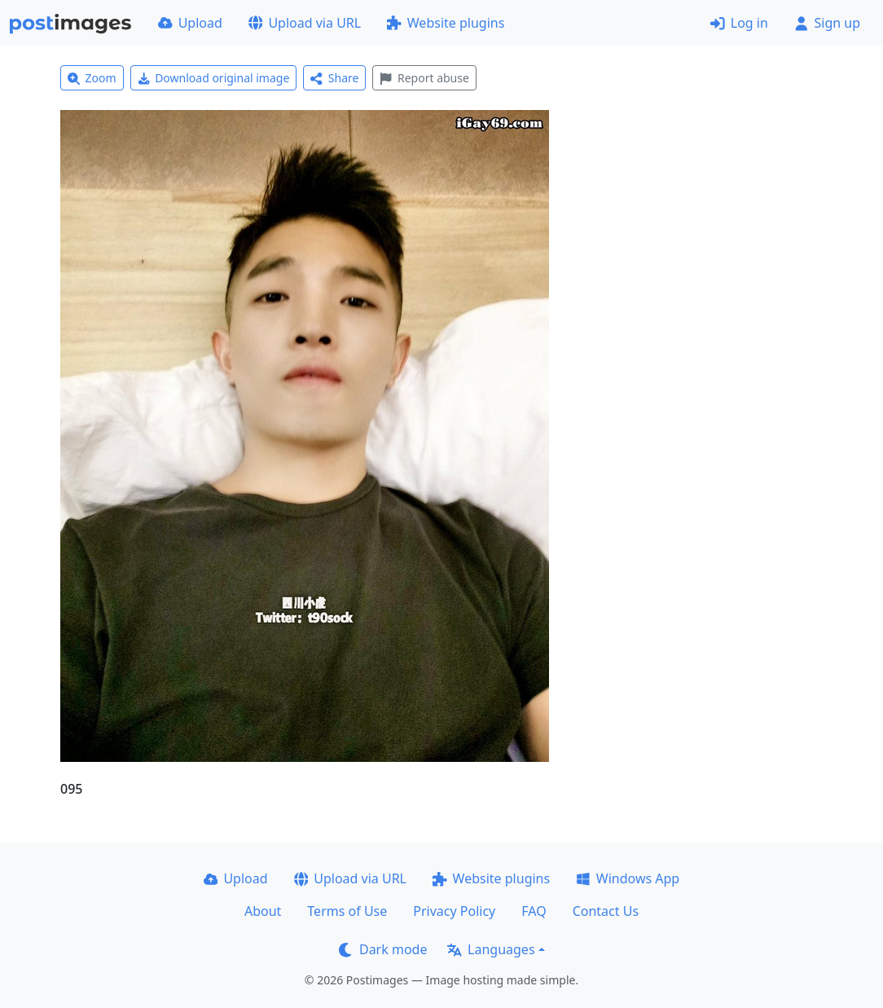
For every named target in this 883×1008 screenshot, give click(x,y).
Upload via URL (304, 23)
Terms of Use (347, 911)
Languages (490, 949)
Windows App (627, 878)
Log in (739, 23)
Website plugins (445, 23)
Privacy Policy (454, 911)
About (262, 911)
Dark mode (383, 949)
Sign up (827, 23)
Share (334, 78)
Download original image (214, 78)
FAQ (533, 911)
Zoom (92, 78)
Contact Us (606, 911)
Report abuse (424, 78)
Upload (190, 23)
